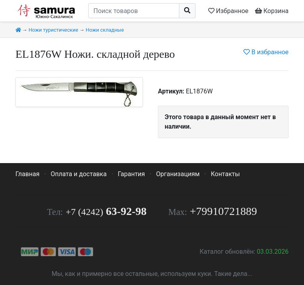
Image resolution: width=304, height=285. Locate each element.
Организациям (178, 174)
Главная (27, 174)
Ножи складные (105, 30)
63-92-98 (106, 211)
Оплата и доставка (78, 174)
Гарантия (131, 174)
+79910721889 (223, 211)
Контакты (225, 174)
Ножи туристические (53, 30)
